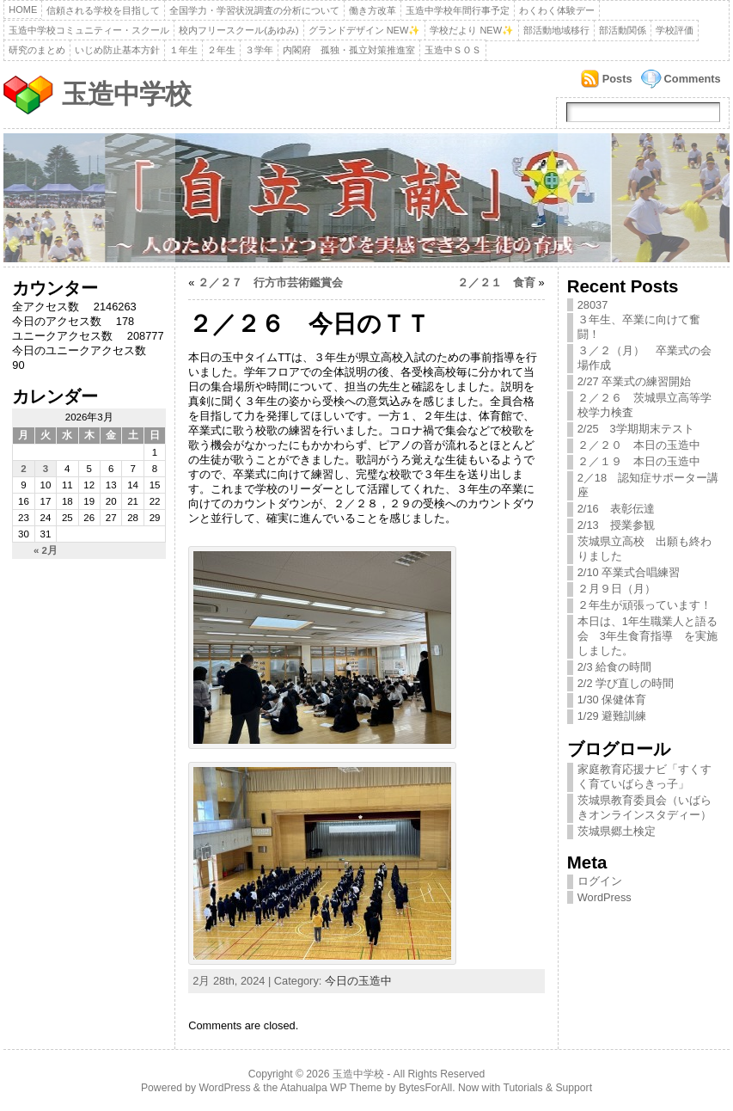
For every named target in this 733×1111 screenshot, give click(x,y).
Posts (617, 78)
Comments (692, 78)
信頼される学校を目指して (103, 10)
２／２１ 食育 (496, 282)
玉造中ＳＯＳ (453, 50)
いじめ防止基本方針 (117, 50)
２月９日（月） (616, 588)
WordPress (604, 897)
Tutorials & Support (547, 1088)
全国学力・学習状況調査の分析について (254, 10)
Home (23, 9)
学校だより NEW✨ (472, 30)
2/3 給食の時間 (614, 666)
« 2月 (46, 550)
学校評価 (674, 30)
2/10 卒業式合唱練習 (628, 572)
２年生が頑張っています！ (644, 604)
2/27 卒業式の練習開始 (634, 381)
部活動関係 (622, 30)
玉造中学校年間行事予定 (458, 10)
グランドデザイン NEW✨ (364, 30)
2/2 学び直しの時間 (625, 683)
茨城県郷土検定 (616, 831)
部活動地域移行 (556, 30)
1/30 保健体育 (611, 699)
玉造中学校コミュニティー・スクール (89, 30)
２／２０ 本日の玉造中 (638, 445)
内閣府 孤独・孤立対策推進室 (349, 50)
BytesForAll (425, 1088)
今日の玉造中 (358, 980)
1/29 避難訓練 (611, 715)
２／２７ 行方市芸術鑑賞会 (270, 282)
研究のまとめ (37, 50)
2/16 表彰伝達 (616, 508)
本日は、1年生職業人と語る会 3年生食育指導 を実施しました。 (647, 636)
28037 (592, 304)
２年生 (221, 50)
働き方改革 (372, 10)
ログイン (599, 881)
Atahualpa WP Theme (331, 1088)
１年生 (183, 50)
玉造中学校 (126, 94)
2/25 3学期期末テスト (635, 428)
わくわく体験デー (557, 10)
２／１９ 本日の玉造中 (638, 461)
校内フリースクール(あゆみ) (238, 30)
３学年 (259, 50)
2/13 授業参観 (621, 525)
